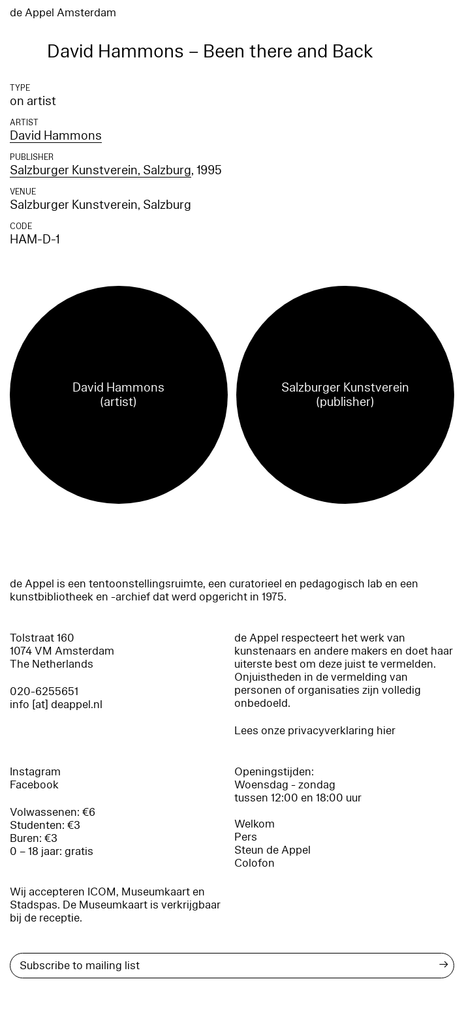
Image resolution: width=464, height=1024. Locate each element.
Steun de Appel (272, 850)
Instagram (35, 771)
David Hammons (56, 135)
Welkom (254, 823)
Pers (245, 837)
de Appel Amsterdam (63, 12)
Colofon (254, 863)
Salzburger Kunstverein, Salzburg (100, 170)
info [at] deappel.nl (56, 704)
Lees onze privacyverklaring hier (314, 730)
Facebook (34, 784)
